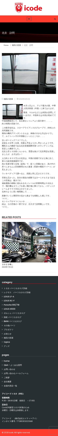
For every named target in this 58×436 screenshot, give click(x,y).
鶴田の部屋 (8, 99)
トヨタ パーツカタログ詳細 (15, 288)
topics (7, 342)
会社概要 (7, 381)
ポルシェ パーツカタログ (14, 313)
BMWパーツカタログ (13, 321)
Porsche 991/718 (11, 305)
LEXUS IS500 (9, 309)
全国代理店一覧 (10, 385)
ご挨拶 (6, 377)
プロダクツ (8, 329)
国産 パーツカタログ (12, 317)
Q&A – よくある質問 (13, 365)
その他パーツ (9, 325)
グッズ (6, 346)
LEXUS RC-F (9, 300)
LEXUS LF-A (9, 296)
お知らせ (7, 333)
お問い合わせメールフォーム (16, 373)
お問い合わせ (9, 369)
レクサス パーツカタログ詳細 (17, 292)
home (6, 361)
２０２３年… (7, 264)
